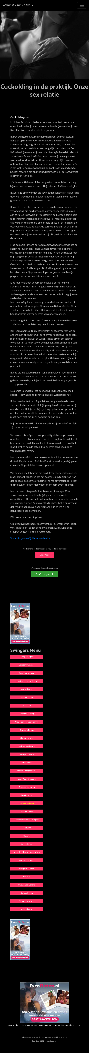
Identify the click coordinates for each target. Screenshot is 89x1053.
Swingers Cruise (27, 754)
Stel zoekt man (26, 909)
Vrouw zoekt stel (27, 901)
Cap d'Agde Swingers (27, 779)
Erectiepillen (26, 795)
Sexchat (26, 876)
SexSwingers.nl (44, 574)
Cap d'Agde (44, 555)
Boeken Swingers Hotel (27, 770)
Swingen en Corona (26, 885)
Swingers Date (26, 697)
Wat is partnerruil (26, 673)
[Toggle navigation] (81, 5)
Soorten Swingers (26, 665)
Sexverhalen (26, 844)
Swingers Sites (26, 811)
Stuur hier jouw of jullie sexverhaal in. (30, 538)
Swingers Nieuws (26, 868)
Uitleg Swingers (27, 656)
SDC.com (27, 705)
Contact (26, 836)
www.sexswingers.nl (19, 5)
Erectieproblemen (27, 787)
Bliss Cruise (26, 762)
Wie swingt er (27, 689)
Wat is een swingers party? (26, 722)
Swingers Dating (27, 730)
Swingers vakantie (27, 746)
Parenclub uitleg (27, 713)
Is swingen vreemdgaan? (27, 681)
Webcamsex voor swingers (27, 819)
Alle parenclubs (26, 738)
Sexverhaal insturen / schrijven (26, 852)
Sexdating (26, 827)
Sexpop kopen (27, 893)
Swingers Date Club (26, 860)
